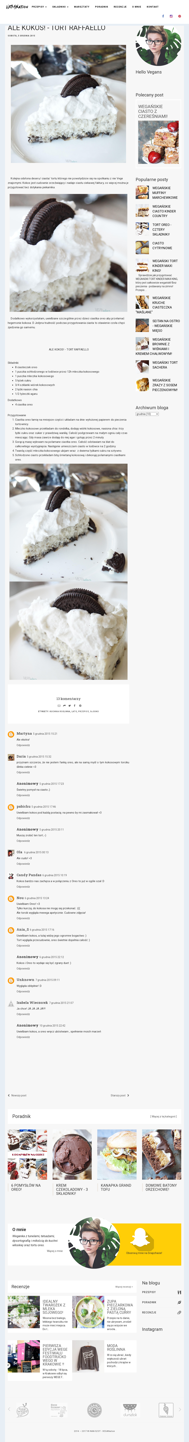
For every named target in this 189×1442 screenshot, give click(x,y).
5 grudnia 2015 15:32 (39, 756)
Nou (20, 898)
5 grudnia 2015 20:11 (51, 829)
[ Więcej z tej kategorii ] (163, 1117)
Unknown (25, 979)
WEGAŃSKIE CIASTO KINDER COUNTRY (164, 211)
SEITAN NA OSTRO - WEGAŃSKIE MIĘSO (166, 325)
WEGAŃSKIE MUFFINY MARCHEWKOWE (165, 192)
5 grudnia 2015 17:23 (51, 783)
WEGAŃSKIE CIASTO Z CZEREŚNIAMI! (153, 111)
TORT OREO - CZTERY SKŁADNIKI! (161, 229)
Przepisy (39, 7)
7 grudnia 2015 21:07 (61, 1002)
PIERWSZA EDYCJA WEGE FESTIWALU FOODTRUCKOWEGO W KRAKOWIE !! (55, 1355)
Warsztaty (82, 7)
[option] (23, 1410)
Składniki (60, 7)
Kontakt (153, 7)
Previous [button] (11, 1409)
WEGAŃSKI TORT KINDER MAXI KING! (165, 265)
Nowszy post (17, 1095)
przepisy (83, 711)
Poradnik (101, 7)
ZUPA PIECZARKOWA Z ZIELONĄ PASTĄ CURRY (120, 1307)
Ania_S (23, 929)
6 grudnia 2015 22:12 (51, 957)
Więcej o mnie (55, 1251)
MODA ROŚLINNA (116, 1348)
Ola (20, 852)
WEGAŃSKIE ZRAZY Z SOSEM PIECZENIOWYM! (165, 385)
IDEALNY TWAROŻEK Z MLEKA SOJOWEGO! (54, 1307)
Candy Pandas (29, 875)
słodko (94, 711)
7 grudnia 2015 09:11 (47, 980)
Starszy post (120, 1095)
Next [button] (177, 1409)
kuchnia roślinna (60, 711)
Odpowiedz (23, 745)
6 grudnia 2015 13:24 (37, 898)
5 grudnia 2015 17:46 (44, 806)
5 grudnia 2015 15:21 (45, 733)
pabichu (23, 806)
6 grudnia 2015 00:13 (36, 852)
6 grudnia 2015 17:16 (42, 929)
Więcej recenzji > (124, 1287)
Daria (21, 756)
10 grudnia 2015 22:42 (52, 1025)
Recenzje (120, 7)
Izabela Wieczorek (32, 1002)
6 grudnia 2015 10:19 (54, 875)
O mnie (136, 7)
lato (74, 711)
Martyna (24, 733)
